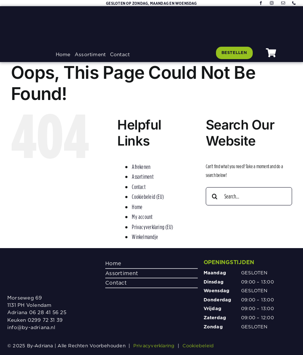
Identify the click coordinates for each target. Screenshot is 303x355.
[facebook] (261, 3)
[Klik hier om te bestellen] (234, 53)
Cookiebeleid (198, 345)
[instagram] (272, 3)
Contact (139, 187)
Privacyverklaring (154, 345)
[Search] (215, 196)
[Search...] (249, 196)
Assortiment (142, 177)
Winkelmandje (145, 237)
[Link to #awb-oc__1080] (271, 52)
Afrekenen (141, 167)
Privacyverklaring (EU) (152, 227)
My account (142, 217)
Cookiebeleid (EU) (148, 197)
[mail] (283, 3)
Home (137, 207)
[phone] (294, 3)
